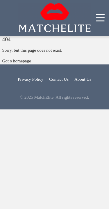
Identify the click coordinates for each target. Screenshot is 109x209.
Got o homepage (16, 61)
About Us (82, 79)
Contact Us (59, 79)
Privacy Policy (30, 79)
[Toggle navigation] (100, 17)
